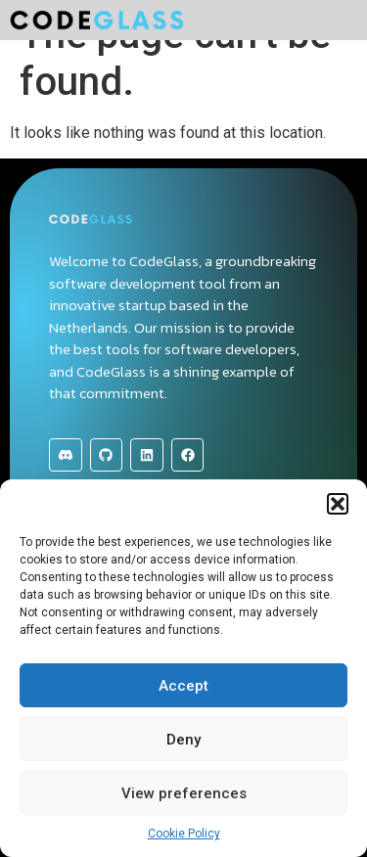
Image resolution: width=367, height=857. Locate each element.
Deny (183, 739)
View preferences (184, 793)
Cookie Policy (184, 833)
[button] (337, 504)
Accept (183, 686)
